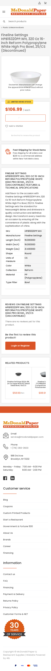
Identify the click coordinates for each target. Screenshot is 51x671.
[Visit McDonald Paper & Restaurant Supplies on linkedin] (12, 478)
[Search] (25, 21)
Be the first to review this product (25, 135)
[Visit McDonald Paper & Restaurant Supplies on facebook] (5, 478)
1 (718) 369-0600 (19, 448)
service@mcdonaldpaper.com (27, 437)
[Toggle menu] (4, 11)
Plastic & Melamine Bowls (13, 27)
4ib (8, 658)
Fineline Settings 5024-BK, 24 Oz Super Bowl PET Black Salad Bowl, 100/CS (18, 383)
